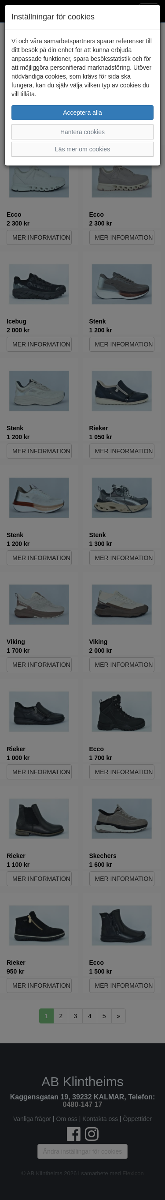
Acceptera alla (82, 112)
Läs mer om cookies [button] (82, 149)
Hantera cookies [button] (82, 131)
